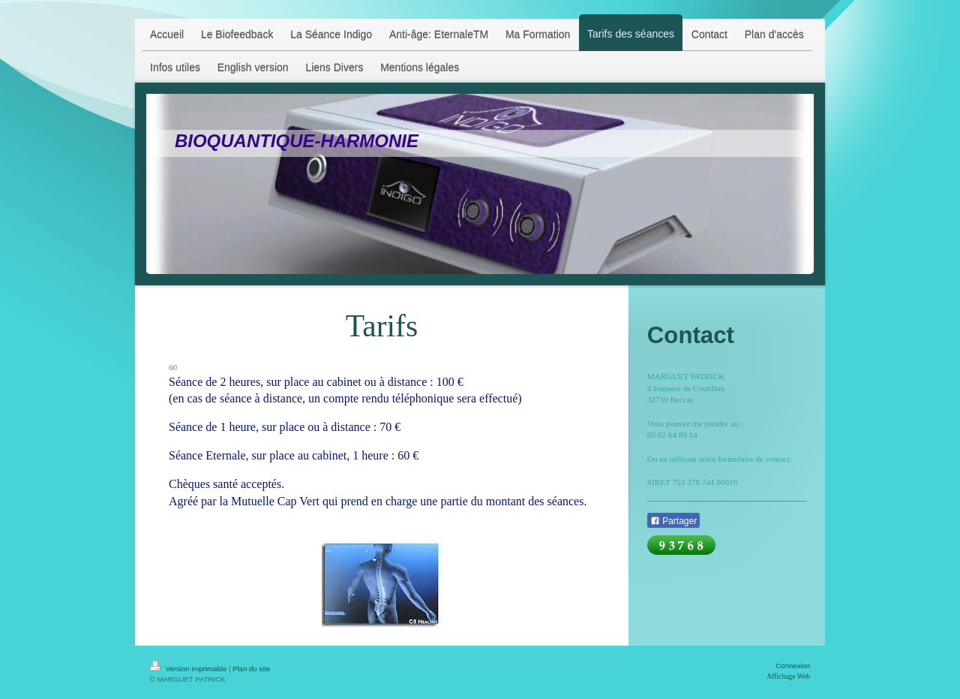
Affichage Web (788, 676)
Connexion (793, 665)
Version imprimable (189, 668)
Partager (673, 521)
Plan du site (251, 668)
